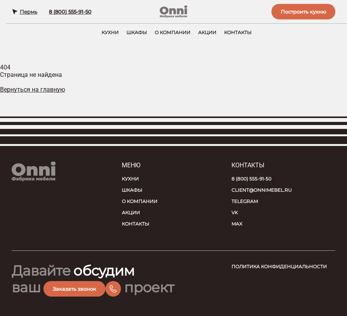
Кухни (110, 32)
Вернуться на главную (32, 89)
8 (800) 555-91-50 (70, 12)
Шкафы (136, 32)
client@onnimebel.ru (261, 190)
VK (234, 212)
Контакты (238, 32)
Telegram (244, 201)
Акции (207, 32)
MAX (236, 224)
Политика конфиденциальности (279, 266)
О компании (172, 32)
